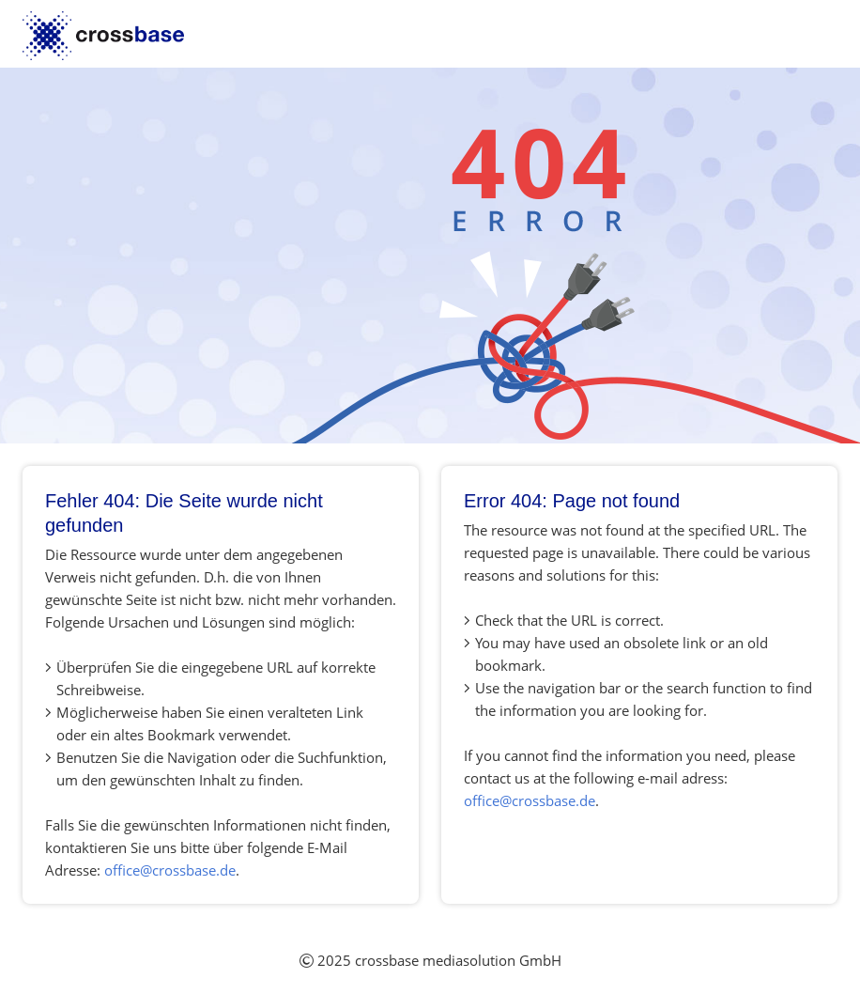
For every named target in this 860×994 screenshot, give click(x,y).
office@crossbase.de (170, 870)
